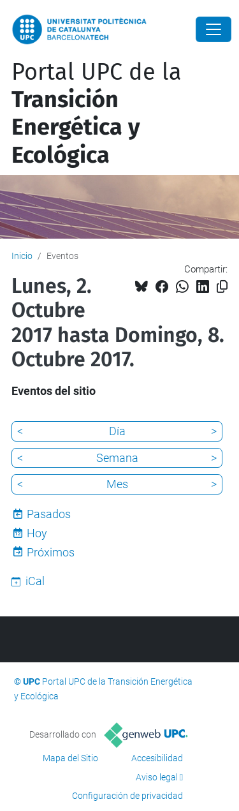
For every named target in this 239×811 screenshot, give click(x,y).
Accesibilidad (157, 758)
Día (117, 431)
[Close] (213, 29)
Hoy (37, 533)
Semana (117, 458)
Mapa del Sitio (70, 758)
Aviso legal (157, 777)
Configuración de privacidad (127, 796)
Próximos (51, 552)
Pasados (49, 514)
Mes (117, 484)
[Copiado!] (222, 286)
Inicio (22, 256)
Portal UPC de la (96, 113)
